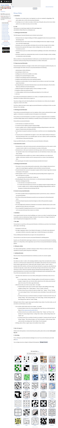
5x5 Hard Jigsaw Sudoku (5, 25)
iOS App (6, 48)
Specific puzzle (7, 42)
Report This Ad (51, 6)
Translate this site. (3, 11)
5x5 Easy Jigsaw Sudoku (5, 22)
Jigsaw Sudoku (5, 5)
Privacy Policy (6, 45)
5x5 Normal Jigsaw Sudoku (5, 24)
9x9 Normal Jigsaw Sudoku (5, 32)
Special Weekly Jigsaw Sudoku (6, 36)
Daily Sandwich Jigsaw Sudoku (6, 39)
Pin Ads (13, 6)
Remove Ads (47, 6)
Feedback (4, 42)
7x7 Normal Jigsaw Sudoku (5, 28)
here (17, 339)
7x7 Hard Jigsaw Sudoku (5, 29)
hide (38, 351)
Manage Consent (43, 342)
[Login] (1, 1)
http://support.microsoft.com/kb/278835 (29, 310)
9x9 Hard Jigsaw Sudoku (5, 33)
